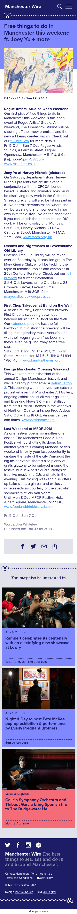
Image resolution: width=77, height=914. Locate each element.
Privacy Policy (44, 878)
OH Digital (49, 892)
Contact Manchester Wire (21, 873)
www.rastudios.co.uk (20, 163)
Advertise (46, 873)
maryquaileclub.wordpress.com (29, 296)
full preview (19, 141)
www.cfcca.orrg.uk (37, 237)
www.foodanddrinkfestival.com (28, 506)
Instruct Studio (24, 892)
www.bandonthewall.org (41, 360)
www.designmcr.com (38, 420)
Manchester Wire (23, 7)
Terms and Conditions (19, 878)
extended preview (25, 323)
